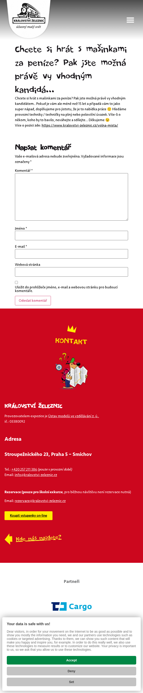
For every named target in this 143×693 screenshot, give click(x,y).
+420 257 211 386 (24, 469)
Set (71, 682)
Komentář (24, 170)
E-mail (21, 246)
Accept (71, 660)
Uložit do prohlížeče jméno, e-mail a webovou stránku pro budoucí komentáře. (66, 289)
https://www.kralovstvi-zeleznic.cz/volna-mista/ (80, 125)
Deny (71, 671)
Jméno (21, 228)
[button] (132, 20)
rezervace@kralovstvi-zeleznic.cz (40, 501)
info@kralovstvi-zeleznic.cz (36, 475)
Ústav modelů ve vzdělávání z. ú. (73, 416)
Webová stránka (27, 264)
